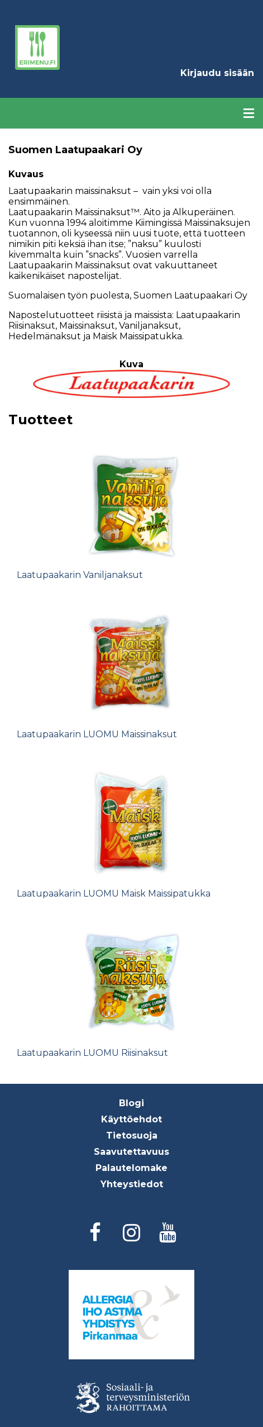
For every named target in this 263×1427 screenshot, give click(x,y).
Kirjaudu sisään (217, 73)
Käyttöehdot (131, 1119)
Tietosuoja (131, 1135)
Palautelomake (131, 1168)
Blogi (131, 1103)
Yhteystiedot (132, 1184)
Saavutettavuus (131, 1151)
